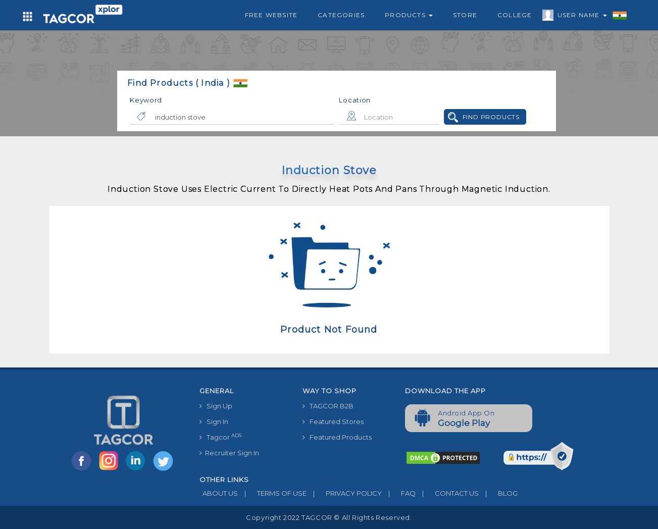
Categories (341, 15)
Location (355, 100)
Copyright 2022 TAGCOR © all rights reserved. (329, 517)
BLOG (498, 493)
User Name (579, 17)
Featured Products (337, 437)
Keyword (146, 100)
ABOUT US (218, 493)
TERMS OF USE (272, 493)
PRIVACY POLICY (344, 493)
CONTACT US (447, 493)
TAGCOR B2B (327, 406)
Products (409, 15)
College (514, 15)
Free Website (271, 15)
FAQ (399, 493)
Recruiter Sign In (229, 453)
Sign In (213, 421)
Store (465, 15)
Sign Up (215, 406)
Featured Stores (333, 421)
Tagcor (220, 437)
